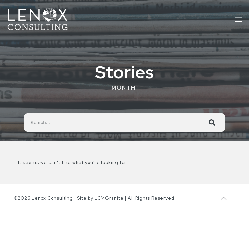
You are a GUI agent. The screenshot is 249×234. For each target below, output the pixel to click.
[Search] (212, 122)
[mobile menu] (238, 19)
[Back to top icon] (223, 198)
